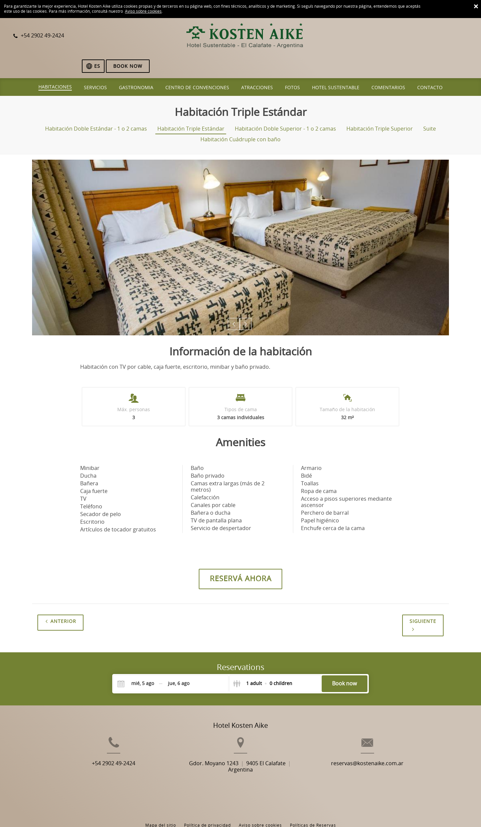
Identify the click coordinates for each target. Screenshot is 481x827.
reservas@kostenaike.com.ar (384, 751)
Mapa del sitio (160, 796)
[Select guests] (262, 660)
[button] (234, 300)
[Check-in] (137, 660)
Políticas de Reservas (313, 796)
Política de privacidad (207, 796)
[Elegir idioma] (408, 36)
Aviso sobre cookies (143, 11)
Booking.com (239, 810)
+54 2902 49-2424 (96, 751)
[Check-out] (179, 660)
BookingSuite (161, 810)
